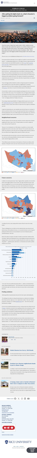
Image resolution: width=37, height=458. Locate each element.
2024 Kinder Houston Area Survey (28, 56)
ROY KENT (3, 20)
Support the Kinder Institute (7, 434)
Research (22, 446)
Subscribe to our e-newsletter (8, 412)
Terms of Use (14, 447)
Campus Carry (23, 447)
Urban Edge (18, 8)
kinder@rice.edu (5, 409)
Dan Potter (5, 87)
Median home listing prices (8, 102)
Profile (12, 339)
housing (4, 308)
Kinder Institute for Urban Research (10, 2)
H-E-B (3, 432)
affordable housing (19, 301)
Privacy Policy (18, 447)
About (17, 446)
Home (14, 446)
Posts (15, 339)
